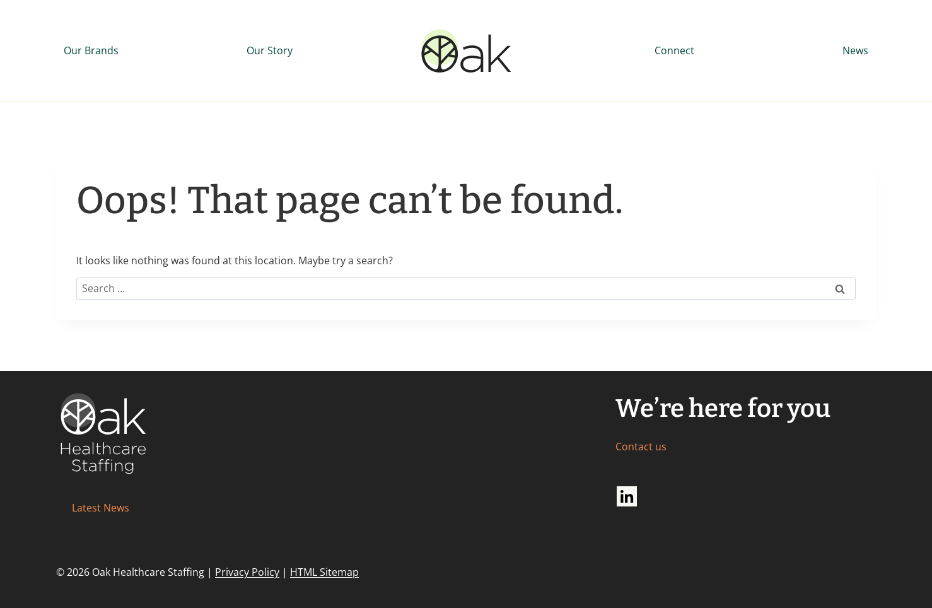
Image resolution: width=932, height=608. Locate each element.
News (855, 50)
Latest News (100, 508)
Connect (674, 50)
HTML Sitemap (324, 572)
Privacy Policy (247, 572)
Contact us (641, 446)
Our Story (270, 50)
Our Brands (91, 50)
